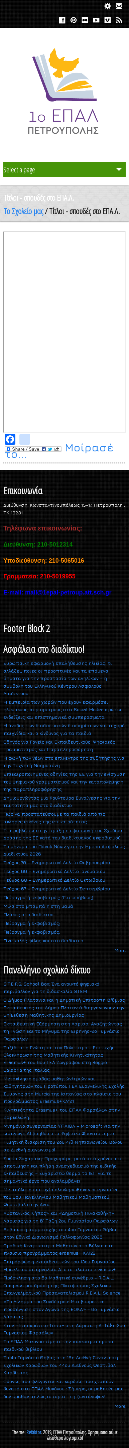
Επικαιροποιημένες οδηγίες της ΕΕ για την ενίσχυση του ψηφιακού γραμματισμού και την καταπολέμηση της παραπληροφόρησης (64, 781)
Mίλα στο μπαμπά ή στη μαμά (38, 906)
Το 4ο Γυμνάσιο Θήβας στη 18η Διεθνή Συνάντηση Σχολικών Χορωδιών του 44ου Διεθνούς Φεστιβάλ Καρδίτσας (60, 1365)
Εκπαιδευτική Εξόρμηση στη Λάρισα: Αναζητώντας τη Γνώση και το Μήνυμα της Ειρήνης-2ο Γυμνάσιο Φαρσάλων (62, 1031)
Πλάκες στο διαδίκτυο (28, 914)
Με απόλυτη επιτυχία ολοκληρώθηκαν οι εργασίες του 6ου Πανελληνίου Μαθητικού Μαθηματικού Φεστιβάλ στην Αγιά (61, 1197)
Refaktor (33, 1432)
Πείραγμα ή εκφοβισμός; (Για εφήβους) (48, 897)
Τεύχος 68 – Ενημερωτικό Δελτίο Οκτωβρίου (54, 880)
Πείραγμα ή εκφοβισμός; (31, 923)
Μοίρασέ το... (59, 450)
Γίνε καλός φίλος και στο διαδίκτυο (43, 940)
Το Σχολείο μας (23, 210)
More (120, 950)
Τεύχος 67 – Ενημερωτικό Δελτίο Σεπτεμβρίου (56, 888)
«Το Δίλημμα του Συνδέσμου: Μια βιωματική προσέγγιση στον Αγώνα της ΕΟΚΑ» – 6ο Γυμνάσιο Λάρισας (61, 1309)
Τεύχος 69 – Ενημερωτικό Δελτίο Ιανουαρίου (54, 871)
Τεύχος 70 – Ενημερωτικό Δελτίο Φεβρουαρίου (56, 862)
